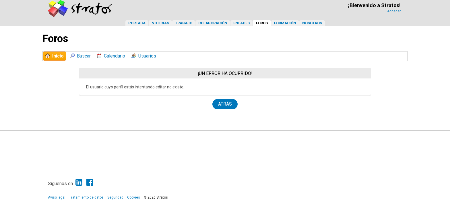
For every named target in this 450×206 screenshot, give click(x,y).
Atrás (225, 104)
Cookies (133, 197)
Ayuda (374, 136)
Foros (262, 23)
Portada (137, 23)
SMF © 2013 (206, 136)
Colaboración (212, 23)
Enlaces (241, 23)
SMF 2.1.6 (187, 136)
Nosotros (312, 23)
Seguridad (115, 197)
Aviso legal (56, 197)
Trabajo (183, 23)
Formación (285, 23)
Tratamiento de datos (86, 197)
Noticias (160, 23)
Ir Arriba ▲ (389, 136)
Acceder (394, 11)
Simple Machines (230, 136)
